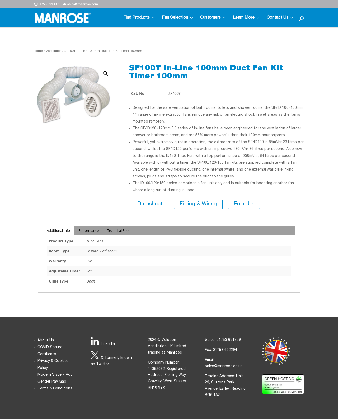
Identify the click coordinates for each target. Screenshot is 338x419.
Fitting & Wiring (198, 204)
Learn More (244, 18)
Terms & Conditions (54, 388)
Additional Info (58, 230)
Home (38, 51)
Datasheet (150, 204)
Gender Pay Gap (51, 382)
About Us (45, 340)
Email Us (244, 204)
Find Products (136, 18)
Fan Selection (175, 18)
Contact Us (277, 18)
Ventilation (54, 51)
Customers (210, 18)
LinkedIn (108, 344)
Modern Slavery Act (54, 375)
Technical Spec (118, 230)
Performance (88, 230)
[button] (105, 73)
